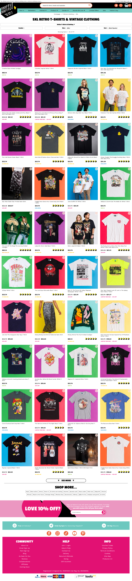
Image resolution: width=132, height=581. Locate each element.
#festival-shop (59, 494)
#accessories (68, 494)
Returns (110, 526)
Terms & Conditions (107, 551)
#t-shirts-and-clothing (56, 491)
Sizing (66, 559)
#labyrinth (97, 491)
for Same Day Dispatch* (66, 526)
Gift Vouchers (66, 561)
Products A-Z (107, 559)
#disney (75, 494)
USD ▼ (129, 1)
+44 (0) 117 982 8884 (120, 1)
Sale (104, 10)
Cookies (107, 553)
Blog (24, 553)
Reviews (25, 559)
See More (66, 480)
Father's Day (114, 10)
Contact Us (66, 551)
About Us (24, 545)
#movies (104, 491)
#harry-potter (82, 491)
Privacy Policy (107, 548)
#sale (27, 491)
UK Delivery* (22, 526)
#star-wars (90, 491)
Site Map (107, 556)
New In (21, 10)
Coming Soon (25, 567)
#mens (41, 491)
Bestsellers (31, 10)
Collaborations (24, 561)
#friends (29, 494)
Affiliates (24, 564)
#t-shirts (102, 494)
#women (66, 491)
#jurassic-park (73, 491)
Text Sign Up (24, 551)
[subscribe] (103, 512)
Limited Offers (94, 10)
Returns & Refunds (66, 556)
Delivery (66, 553)
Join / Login (66, 545)
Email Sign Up (24, 548)
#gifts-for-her (82, 494)
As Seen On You (24, 556)
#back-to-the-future (38, 494)
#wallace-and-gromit (93, 494)
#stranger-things (49, 494)
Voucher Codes (107, 545)
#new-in (46, 491)
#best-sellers (34, 491)
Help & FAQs (66, 548)
